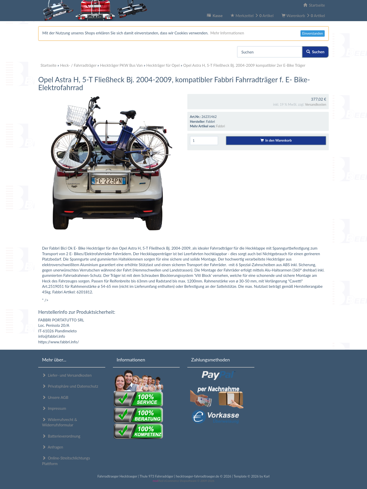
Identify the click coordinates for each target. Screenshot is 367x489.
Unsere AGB (55, 397)
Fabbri (220, 126)
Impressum (54, 408)
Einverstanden (312, 33)
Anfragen (52, 447)
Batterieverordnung (61, 436)
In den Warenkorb (276, 140)
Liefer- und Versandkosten (67, 375)
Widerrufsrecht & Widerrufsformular (59, 422)
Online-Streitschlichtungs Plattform (66, 461)
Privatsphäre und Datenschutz (70, 386)
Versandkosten (315, 104)
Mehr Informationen (227, 33)
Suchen (315, 51)
